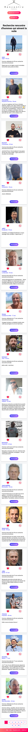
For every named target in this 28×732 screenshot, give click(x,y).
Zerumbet (4, 657)
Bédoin (4, 658)
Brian (3, 185)
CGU (10, 730)
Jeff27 (3, 228)
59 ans (7, 58)
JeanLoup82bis (6, 485)
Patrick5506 (5, 100)
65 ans (10, 444)
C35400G (4, 271)
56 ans (14, 101)
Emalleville (5, 230)
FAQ (7, 730)
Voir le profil (14, 73)
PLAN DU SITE (16, 730)
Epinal (3, 572)
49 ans (11, 144)
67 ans (8, 572)
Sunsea (4, 314)
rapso (3, 57)
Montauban (5, 487)
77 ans (14, 315)
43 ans (9, 401)
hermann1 (4, 357)
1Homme (4, 614)
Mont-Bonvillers (6, 701)
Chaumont (4, 444)
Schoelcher (5, 187)
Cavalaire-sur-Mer (6, 315)
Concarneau (5, 144)
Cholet (3, 529)
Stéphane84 (5, 400)
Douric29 (4, 143)
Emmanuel (5, 442)
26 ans (10, 187)
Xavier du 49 (5, 528)
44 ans (13, 701)
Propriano (4, 615)
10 (18, 725)
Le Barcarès (5, 272)
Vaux (3, 358)
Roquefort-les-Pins (7, 101)
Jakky (3, 571)
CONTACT (24, 730)
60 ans (7, 358)
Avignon (4, 401)
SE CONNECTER (14, 17)
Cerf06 (4, 699)
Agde (3, 58)
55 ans (11, 272)
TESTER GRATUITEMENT (14, 12)
